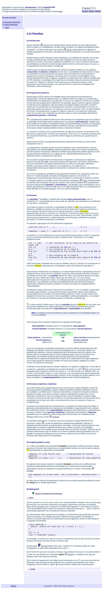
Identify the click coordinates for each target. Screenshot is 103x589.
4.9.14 (70, 554)
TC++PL (44, 546)
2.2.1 (69, 50)
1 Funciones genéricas (11, 22)
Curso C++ (89, 8)
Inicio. (30, 498)
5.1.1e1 (30, 471)
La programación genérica (39, 119)
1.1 (44, 45)
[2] (28, 514)
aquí (60, 11)
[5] (28, 560)
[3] (28, 546)
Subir (5, 27)
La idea (32, 305)
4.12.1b (55, 417)
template (33, 442)
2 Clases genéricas (10, 25)
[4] (28, 552)
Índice (97, 11)
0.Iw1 (84, 180)
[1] (28, 502)
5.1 (86, 369)
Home (84, 11)
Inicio (91, 11)
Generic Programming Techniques (48, 494)
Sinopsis (33, 195)
